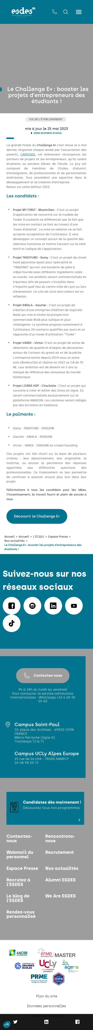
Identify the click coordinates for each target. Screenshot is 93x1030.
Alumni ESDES (61, 882)
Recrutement (60, 854)
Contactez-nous (43, 675)
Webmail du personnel (20, 856)
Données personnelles (46, 1011)
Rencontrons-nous (60, 839)
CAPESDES (27, 154)
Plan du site (47, 1001)
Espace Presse (22, 870)
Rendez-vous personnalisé (21, 918)
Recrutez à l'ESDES (18, 885)
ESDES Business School (47, 133)
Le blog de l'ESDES (18, 901)
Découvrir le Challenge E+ (37, 516)
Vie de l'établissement (46, 119)
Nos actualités (62, 870)
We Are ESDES (60, 899)
